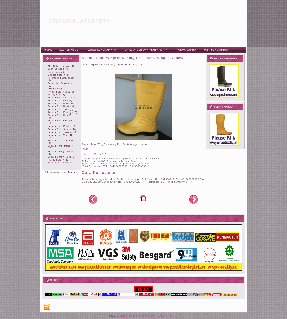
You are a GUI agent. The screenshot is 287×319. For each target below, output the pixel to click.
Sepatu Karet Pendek (60, 146)
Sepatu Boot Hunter (59, 106)
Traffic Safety (56, 159)
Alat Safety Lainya (59, 66)
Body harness (56, 69)
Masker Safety (56, 75)
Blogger (72, 172)
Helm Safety (55, 72)
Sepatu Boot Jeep (58, 109)
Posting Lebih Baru (93, 199)
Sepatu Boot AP (57, 100)
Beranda (143, 197)
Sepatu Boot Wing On (61, 135)
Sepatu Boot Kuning (60, 112)
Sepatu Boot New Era (61, 115)
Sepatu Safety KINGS (61, 151)
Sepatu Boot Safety (59, 129)
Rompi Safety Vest (59, 91)
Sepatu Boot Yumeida (61, 140)
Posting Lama (194, 199)
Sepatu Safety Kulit (59, 157)
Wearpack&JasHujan (60, 162)
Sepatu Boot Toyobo (60, 132)
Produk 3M (54, 88)
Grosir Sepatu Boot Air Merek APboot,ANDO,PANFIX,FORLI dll (149, 316)
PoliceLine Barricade (60, 83)
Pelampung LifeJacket (61, 78)
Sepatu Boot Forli (58, 103)
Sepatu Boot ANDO (59, 97)
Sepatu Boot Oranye (60, 120)
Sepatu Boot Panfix (59, 126)
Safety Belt (54, 94)
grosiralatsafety (79, 21)
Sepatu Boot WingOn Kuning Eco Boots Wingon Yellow (132, 58)
